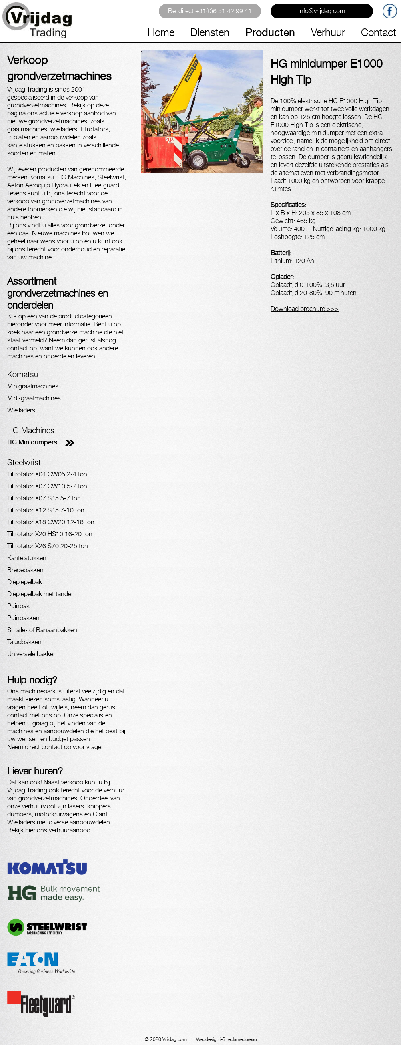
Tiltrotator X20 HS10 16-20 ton (49, 534)
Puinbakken (23, 618)
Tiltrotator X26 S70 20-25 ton (47, 546)
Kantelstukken (26, 558)
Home (161, 32)
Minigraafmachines (32, 386)
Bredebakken (25, 570)
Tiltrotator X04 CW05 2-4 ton (47, 474)
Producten (270, 32)
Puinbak (18, 606)
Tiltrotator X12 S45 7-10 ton (45, 510)
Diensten (209, 32)
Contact (378, 32)
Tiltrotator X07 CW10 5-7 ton (47, 486)
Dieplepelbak (24, 582)
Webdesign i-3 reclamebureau (226, 1039)
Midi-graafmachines (34, 398)
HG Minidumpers (32, 442)
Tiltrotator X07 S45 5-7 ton (44, 498)
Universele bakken (32, 654)
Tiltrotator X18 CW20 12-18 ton (50, 522)
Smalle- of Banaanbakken (42, 630)
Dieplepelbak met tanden (41, 594)
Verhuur (328, 32)
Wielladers (21, 410)
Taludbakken (24, 642)
